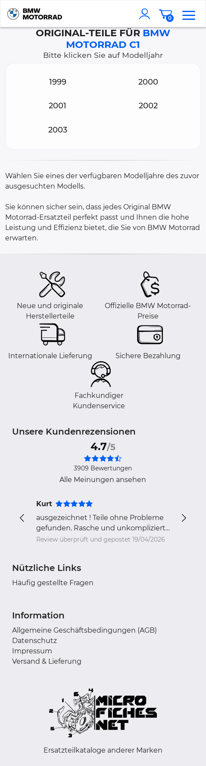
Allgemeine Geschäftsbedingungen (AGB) (84, 630)
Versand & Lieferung (46, 661)
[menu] (188, 14)
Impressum (32, 651)
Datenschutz (34, 641)
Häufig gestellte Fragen (53, 583)
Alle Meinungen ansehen (102, 480)
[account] (146, 13)
